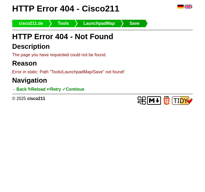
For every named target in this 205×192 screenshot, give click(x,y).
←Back (19, 89)
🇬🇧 (188, 7)
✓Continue (73, 89)
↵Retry (54, 89)
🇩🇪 (180, 7)
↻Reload (36, 89)
